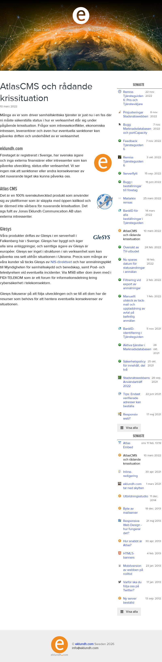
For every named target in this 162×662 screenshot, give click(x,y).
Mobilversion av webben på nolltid (133, 570)
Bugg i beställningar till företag (132, 186)
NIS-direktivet (61, 262)
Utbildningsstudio (135, 496)
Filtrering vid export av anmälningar (132, 284)
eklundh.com (84, 644)
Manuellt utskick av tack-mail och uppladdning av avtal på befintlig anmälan (134, 308)
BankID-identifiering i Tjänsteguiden (133, 332)
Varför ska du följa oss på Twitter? (132, 586)
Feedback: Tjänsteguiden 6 (133, 145)
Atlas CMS (41, 30)
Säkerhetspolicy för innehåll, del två (134, 365)
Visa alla (129, 427)
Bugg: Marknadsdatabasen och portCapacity (137, 128)
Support (94, 30)
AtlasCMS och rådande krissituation (132, 235)
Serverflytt (130, 173)
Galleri (68, 30)
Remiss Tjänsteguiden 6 (133, 161)
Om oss (120, 30)
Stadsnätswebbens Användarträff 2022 (136, 382)
